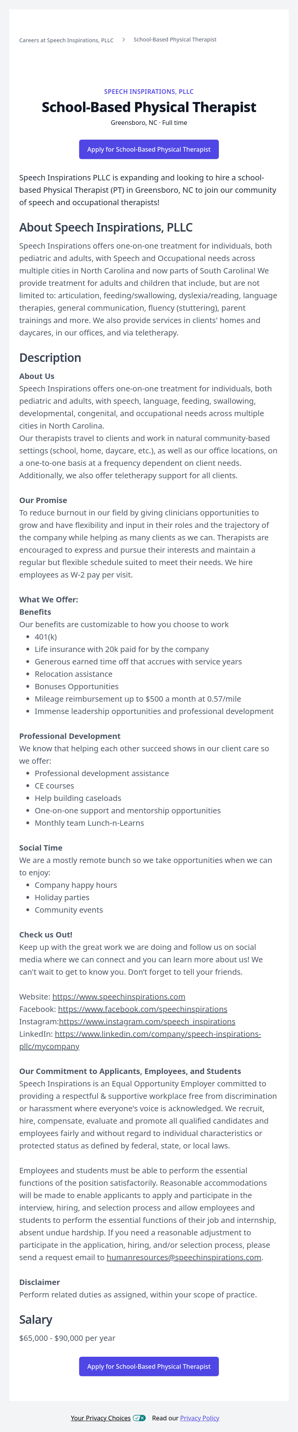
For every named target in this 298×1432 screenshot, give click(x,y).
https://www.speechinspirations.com (118, 996)
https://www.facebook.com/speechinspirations (142, 1009)
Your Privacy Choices (108, 1418)
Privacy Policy (199, 1418)
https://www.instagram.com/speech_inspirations (147, 1021)
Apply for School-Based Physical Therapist (149, 149)
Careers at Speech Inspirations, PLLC (66, 40)
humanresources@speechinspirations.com (184, 1257)
